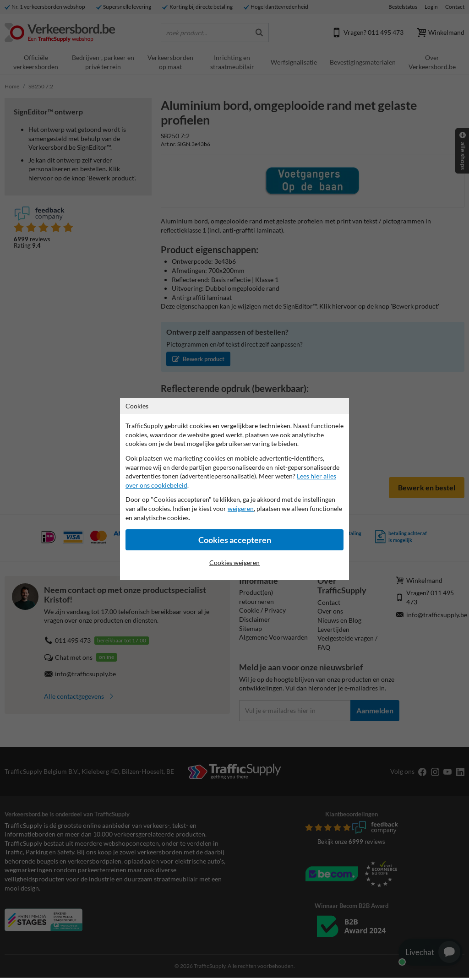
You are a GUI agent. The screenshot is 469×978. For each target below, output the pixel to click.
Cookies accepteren (234, 540)
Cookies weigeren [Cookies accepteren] (234, 562)
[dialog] (234, 489)
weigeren (241, 508)
